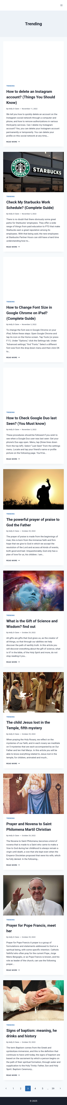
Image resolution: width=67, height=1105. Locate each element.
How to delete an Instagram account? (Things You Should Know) (30, 97)
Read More (13, 142)
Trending (10, 86)
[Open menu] (61, 5)
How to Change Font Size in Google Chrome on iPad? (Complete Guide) (29, 313)
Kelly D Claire (14, 109)
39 (53, 1088)
